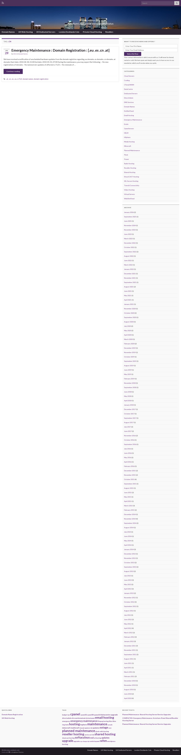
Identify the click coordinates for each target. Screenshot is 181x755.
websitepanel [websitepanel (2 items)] (95, 741)
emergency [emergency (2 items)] (66, 721)
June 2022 (128, 260)
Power (126, 159)
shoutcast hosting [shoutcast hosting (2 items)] (68, 738)
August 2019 (129, 365)
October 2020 (129, 313)
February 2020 (129, 344)
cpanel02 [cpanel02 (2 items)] (83, 715)
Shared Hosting (129, 172)
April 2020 (127, 335)
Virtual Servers (129, 194)
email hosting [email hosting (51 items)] (104, 717)
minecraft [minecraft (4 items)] (66, 728)
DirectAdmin (128, 98)
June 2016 (128, 453)
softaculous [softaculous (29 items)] (82, 737)
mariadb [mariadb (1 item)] (110, 725)
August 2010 (129, 689)
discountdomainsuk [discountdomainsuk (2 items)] (79, 718)
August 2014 (129, 527)
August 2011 (129, 659)
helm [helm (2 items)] (67, 725)
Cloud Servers (129, 76)
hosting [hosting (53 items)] (74, 724)
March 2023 (128, 239)
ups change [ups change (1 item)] (83, 741)
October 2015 (129, 479)
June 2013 (128, 580)
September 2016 (130, 444)
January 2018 (129, 405)
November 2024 (130, 225)
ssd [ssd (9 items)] (92, 737)
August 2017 (129, 422)
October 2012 (129, 602)
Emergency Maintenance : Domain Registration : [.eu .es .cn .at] (60, 50)
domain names (28, 79)
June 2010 (128, 694)
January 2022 (129, 269)
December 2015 (130, 471)
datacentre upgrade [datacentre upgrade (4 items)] (109, 715)
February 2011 (129, 676)
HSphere (127, 137)
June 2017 (128, 431)
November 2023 (130, 230)
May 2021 (127, 295)
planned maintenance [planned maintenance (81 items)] (78, 731)
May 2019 (127, 374)
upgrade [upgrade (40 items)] (67, 741)
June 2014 (128, 536)
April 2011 (127, 668)
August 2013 (129, 571)
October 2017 (129, 414)
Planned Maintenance (132, 150)
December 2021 (130, 274)
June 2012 (128, 619)
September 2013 (130, 567)
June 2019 (128, 370)
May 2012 (127, 624)
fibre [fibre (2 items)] (110, 721)
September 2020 (130, 317)
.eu (15, 79)
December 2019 (130, 348)
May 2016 (127, 457)
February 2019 (129, 379)
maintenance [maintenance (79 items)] (97, 724)
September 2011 (130, 654)
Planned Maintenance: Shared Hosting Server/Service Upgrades (146, 714)
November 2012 (130, 598)
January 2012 (129, 641)
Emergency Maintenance (133, 120)
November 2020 (130, 309)
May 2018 (127, 396)
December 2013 (130, 554)
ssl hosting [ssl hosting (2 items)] (97, 738)
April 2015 (127, 501)
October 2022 (129, 247)
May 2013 (127, 584)
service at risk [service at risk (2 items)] (89, 735)
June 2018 (128, 392)
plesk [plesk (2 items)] (97, 731)
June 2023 (128, 234)
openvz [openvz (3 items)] (87, 728)
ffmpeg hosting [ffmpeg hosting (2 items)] (103, 721)
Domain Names (8, 32)
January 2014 (129, 549)
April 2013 (127, 589)
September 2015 (130, 484)
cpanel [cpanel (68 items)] (75, 714)
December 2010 (130, 681)
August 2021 (129, 287)
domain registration (41, 79)
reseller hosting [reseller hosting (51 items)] (73, 734)
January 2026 (129, 212)
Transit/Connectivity (131, 185)
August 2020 (129, 322)
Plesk (126, 155)
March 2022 (128, 265)
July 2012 (127, 615)
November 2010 (130, 685)
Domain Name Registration (12, 714)
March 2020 (128, 339)
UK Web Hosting (25, 32)
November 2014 (130, 519)
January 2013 (129, 593)
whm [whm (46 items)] (103, 741)
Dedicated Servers (130, 93)
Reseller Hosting (130, 168)
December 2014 (130, 514)
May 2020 (127, 330)
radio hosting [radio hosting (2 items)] (104, 731)
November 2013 (130, 558)
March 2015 (128, 506)
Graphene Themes (18, 752)
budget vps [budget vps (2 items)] (66, 715)
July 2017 (127, 427)
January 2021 (129, 304)
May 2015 (127, 497)
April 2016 (127, 462)
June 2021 (128, 291)
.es (13, 79)
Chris (15, 54)
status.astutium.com (90, 20)
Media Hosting (129, 142)
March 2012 (128, 633)
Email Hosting (129, 115)
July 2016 (127, 449)
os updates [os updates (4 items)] (94, 728)
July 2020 (127, 326)
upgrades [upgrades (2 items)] (77, 741)
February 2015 (129, 510)
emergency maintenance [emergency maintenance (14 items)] (84, 720)
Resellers (109, 32)
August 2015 (129, 488)
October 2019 (129, 357)
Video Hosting (129, 190)
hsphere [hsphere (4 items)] (83, 725)
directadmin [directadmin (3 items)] (67, 718)
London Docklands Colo (69, 32)
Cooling (127, 80)
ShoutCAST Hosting (131, 177)
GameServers (129, 129)
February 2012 (129, 637)
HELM (126, 133)
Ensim (126, 124)
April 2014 (127, 545)
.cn (10, 79)
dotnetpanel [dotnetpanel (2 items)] (90, 718)
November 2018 (130, 383)
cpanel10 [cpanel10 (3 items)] (97, 715)
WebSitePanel (129, 199)
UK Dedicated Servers (45, 32)
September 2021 (130, 282)
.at (7, 79)
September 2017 (130, 418)
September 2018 (130, 387)
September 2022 (130, 252)
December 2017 (130, 409)
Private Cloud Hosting (92, 32)
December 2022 (130, 243)
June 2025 (128, 221)
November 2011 (130, 650)
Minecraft (127, 146)
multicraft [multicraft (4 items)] (75, 728)
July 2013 (127, 576)
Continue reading (13, 71)
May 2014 (127, 541)
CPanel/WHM (129, 85)
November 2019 (130, 352)
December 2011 (130, 646)
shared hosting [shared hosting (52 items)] (105, 734)
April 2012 (127, 628)
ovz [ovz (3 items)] (110, 728)
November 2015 (130, 475)
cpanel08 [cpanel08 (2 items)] (90, 715)
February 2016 (129, 466)
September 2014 (130, 523)
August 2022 (129, 256)
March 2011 (128, 672)
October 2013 (129, 563)
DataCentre (128, 89)
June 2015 (128, 492)
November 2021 (130, 278)
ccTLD (19, 79)
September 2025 (130, 217)
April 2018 (127, 401)
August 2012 (129, 611)
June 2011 (128, 663)
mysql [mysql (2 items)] (82, 728)
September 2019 (130, 361)
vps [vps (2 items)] (88, 741)
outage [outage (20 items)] (104, 727)
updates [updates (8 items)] (105, 737)
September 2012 (130, 606)
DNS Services (129, 102)
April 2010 (127, 698)
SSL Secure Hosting (131, 181)
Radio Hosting (129, 164)
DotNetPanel (129, 111)
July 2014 (127, 532)
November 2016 (130, 436)
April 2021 (127, 300)
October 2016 (129, 440)
